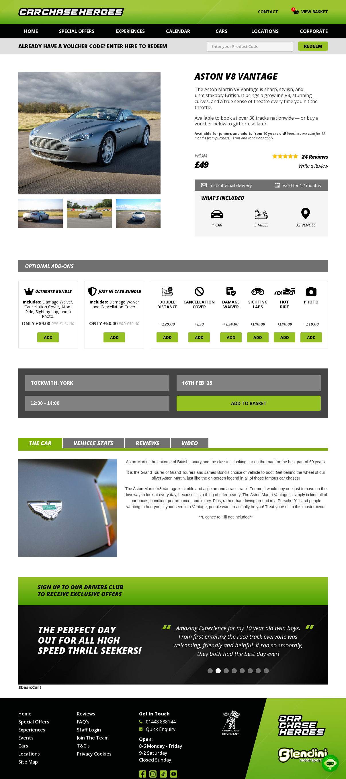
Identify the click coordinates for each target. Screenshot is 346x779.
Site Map (28, 762)
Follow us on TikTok (163, 774)
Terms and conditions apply (252, 138)
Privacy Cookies (94, 754)
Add (48, 337)
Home (31, 31)
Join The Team (93, 738)
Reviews (86, 714)
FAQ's (83, 722)
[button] (210, 670)
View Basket (310, 11)
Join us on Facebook (142, 774)
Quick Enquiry (157, 729)
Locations (265, 31)
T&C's (83, 746)
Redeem (313, 46)
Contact (264, 12)
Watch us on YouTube (173, 774)
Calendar (178, 31)
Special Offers (76, 31)
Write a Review (313, 165)
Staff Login (89, 730)
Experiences (130, 31)
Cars (221, 31)
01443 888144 (157, 721)
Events (26, 738)
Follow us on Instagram (153, 774)
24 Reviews (315, 156)
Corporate (314, 31)
